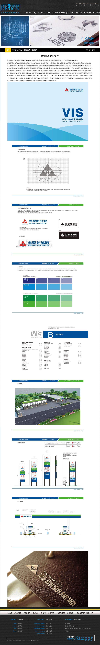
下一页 (88, 50)
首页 (93, 50)
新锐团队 (20, 623)
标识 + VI (48, 623)
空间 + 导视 (49, 633)
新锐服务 (49, 619)
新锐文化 (20, 626)
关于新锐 (21, 619)
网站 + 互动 (49, 628)
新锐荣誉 (20, 631)
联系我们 (77, 619)
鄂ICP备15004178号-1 (33, 640)
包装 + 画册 (49, 631)
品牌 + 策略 (49, 626)
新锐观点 (20, 628)
